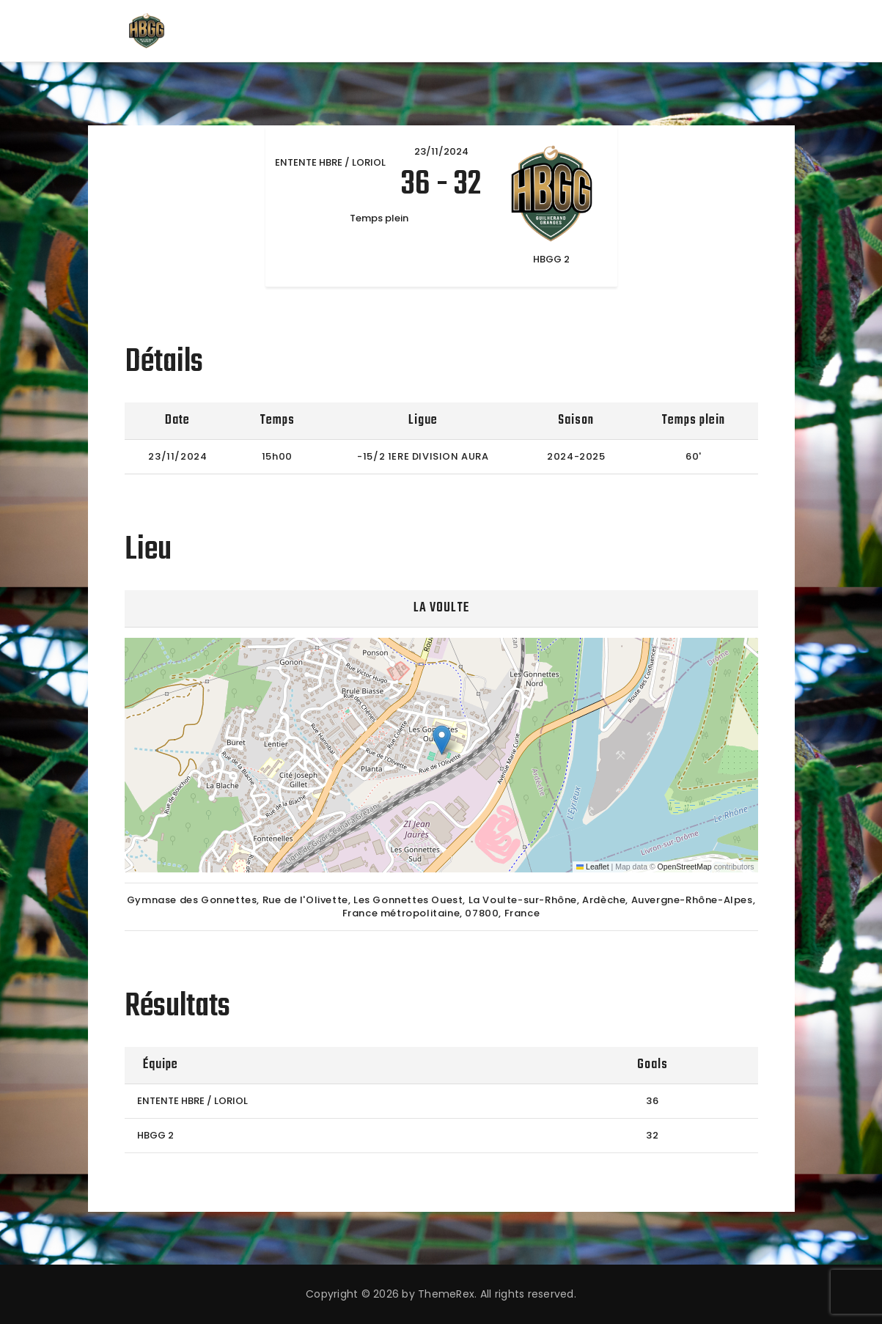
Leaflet (592, 866)
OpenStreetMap (685, 866)
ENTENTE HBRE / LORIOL (192, 1101)
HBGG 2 (155, 1135)
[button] (442, 740)
